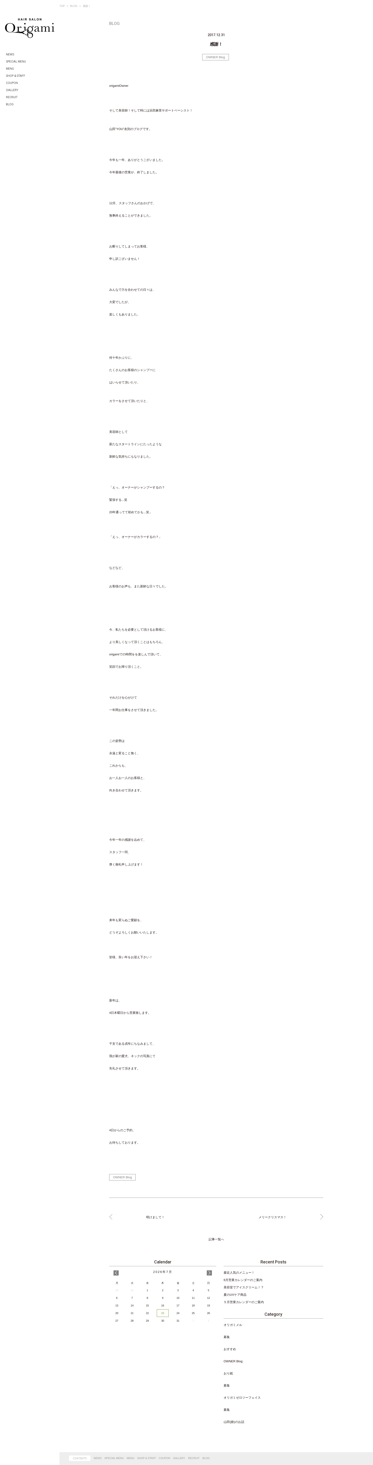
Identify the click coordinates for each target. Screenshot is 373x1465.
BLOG (74, 6)
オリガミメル (233, 1325)
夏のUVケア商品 (235, 1294)
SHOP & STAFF (146, 1458)
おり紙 (228, 1373)
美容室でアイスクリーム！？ (244, 1287)
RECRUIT (194, 1458)
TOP (62, 6)
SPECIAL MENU (114, 1458)
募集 (227, 1337)
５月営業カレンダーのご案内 (244, 1302)
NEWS (98, 1458)
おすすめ (230, 1349)
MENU (130, 1458)
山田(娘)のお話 (234, 1422)
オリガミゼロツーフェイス (242, 1397)
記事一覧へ (216, 1239)
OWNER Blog (215, 57)
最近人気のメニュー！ (239, 1272)
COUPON (164, 1458)
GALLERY (179, 1458)
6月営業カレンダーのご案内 (243, 1280)
